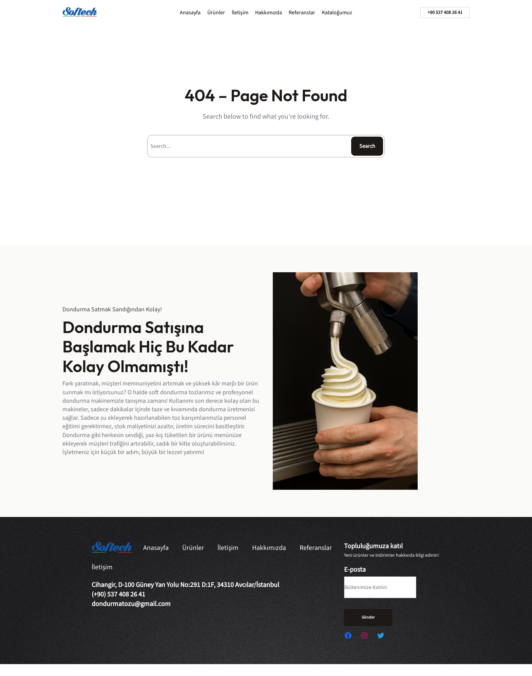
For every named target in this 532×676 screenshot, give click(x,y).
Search (367, 146)
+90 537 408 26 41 (445, 12)
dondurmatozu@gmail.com (131, 604)
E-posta (355, 569)
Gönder (368, 617)
